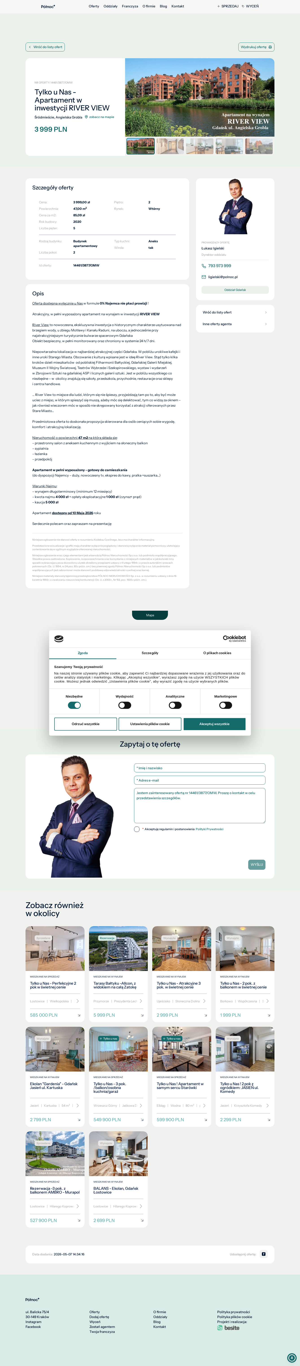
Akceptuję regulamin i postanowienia (182, 829)
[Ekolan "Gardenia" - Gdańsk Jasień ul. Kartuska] (55, 1077)
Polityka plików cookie (234, 1317)
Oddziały (110, 6)
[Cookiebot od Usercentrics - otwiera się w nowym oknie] (226, 639)
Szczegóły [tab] (150, 653)
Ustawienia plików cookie (150, 724)
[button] (270, 95)
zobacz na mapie (99, 117)
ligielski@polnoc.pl (220, 277)
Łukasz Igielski (213, 248)
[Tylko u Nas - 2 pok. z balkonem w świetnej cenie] (245, 974)
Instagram (33, 1322)
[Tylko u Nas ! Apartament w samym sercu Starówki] (181, 1077)
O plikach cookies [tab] (217, 653)
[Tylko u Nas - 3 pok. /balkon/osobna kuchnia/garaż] (118, 1077)
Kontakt (178, 6)
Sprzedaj (228, 6)
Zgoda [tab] (83, 653)
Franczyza (130, 6)
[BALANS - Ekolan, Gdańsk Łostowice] (118, 1179)
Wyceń (250, 6)
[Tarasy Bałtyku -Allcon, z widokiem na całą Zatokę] (118, 974)
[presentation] (200, 844)
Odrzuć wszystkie (86, 724)
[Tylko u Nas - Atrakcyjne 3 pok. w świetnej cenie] (181, 974)
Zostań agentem (102, 1327)
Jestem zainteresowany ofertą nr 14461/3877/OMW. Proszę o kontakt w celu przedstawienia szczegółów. (199, 805)
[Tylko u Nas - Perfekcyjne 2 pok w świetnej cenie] (55, 974)
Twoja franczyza (102, 1332)
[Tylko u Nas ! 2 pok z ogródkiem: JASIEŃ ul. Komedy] (245, 1077)
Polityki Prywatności (209, 829)
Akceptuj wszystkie (214, 724)
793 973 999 (216, 265)
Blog (163, 6)
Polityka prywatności (233, 1312)
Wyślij (257, 864)
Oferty (94, 6)
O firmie (149, 6)
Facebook (33, 1327)
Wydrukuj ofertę (256, 47)
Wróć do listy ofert (45, 47)
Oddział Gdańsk (235, 290)
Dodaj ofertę (99, 1317)
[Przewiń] (76, 1001)
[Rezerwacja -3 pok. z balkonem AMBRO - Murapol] (55, 1179)
